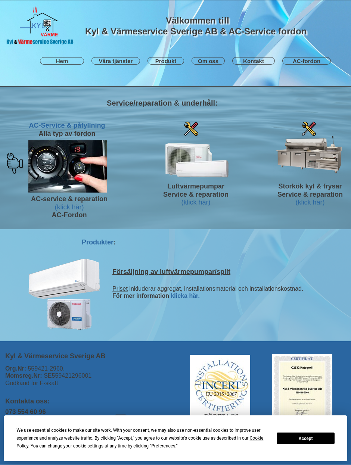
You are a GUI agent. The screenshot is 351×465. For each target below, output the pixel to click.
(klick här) (69, 207)
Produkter (98, 242)
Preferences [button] (163, 446)
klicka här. (185, 296)
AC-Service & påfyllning (67, 125)
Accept (306, 438)
